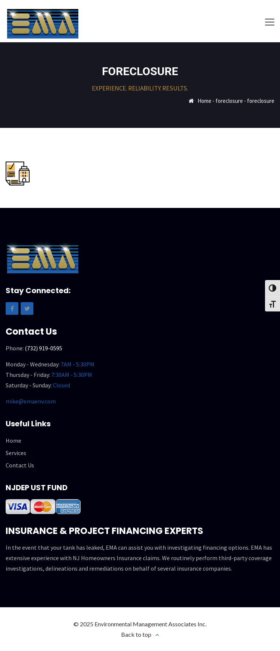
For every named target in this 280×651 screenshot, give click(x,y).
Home (204, 100)
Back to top (136, 634)
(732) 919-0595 (43, 348)
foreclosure (229, 100)
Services (16, 453)
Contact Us (20, 465)
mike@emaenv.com (31, 401)
